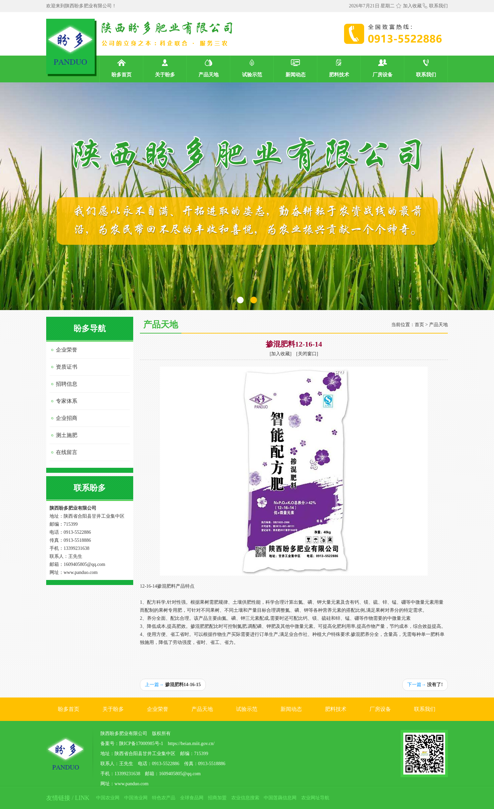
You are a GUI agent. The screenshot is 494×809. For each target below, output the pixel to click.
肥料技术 (335, 709)
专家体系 (66, 401)
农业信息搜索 (245, 797)
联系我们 (435, 5)
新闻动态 (291, 709)
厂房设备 (380, 709)
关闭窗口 (307, 353)
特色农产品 (163, 797)
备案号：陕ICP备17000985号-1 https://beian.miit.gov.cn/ (157, 743)
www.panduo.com (81, 572)
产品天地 (438, 324)
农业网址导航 (315, 797)
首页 (419, 324)
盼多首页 (68, 709)
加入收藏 (412, 5)
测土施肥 (66, 435)
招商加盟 (217, 797)
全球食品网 (191, 797)
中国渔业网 (136, 797)
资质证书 (66, 367)
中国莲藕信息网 (280, 797)
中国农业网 (107, 797)
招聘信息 (66, 384)
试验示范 (246, 709)
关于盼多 (113, 709)
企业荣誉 (66, 350)
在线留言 (66, 452)
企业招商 (66, 418)
